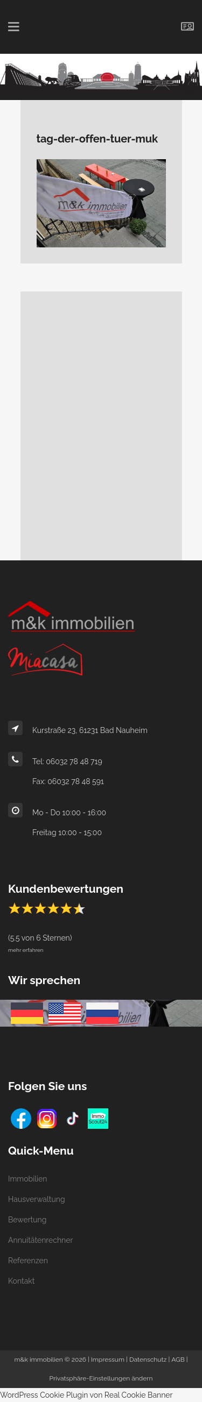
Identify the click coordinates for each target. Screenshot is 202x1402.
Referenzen (28, 1260)
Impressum (107, 1359)
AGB (177, 1359)
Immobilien (27, 1179)
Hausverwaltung (36, 1199)
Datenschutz (147, 1359)
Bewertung (27, 1219)
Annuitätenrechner (40, 1240)
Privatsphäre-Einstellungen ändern (100, 1378)
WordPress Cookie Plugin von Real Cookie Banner (86, 1395)
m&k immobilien (38, 1359)
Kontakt (21, 1281)
